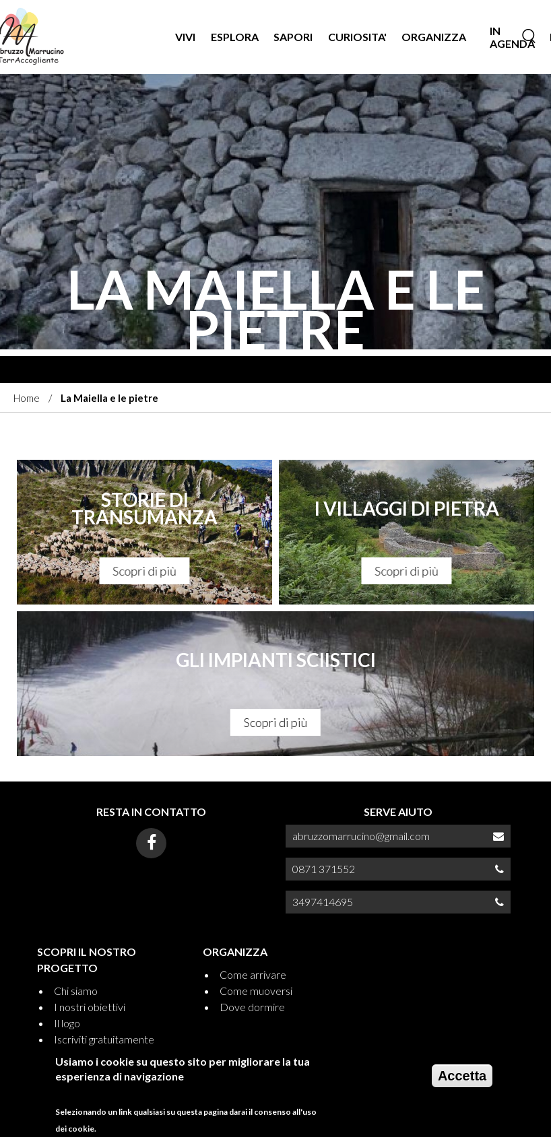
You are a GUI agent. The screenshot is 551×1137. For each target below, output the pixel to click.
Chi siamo (76, 990)
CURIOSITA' (357, 36)
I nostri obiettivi (89, 1006)
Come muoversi (256, 990)
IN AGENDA (512, 37)
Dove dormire (252, 1006)
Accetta (462, 1082)
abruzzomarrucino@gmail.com (361, 835)
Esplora (235, 36)
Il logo (67, 1023)
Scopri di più (144, 570)
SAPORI (293, 36)
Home (26, 398)
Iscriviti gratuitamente (104, 1039)
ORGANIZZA (433, 36)
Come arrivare (253, 974)
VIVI (185, 36)
